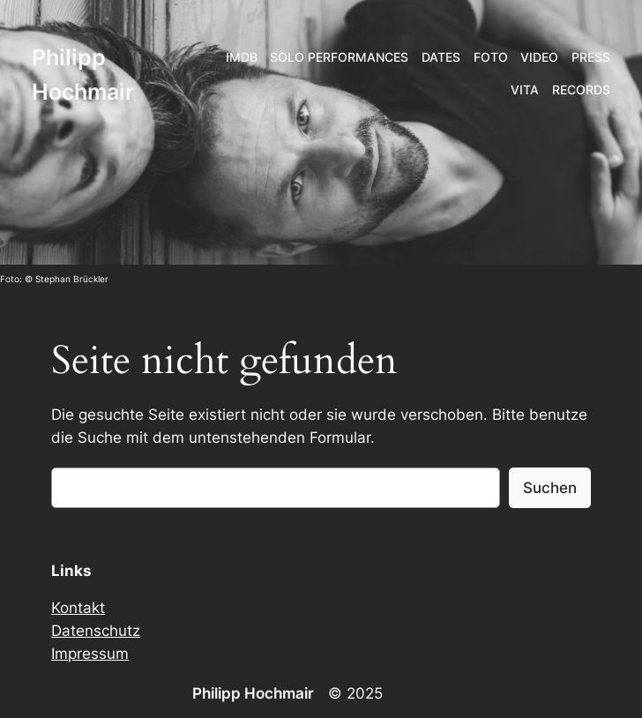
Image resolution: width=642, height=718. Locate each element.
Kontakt (78, 608)
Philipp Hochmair (253, 693)
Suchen (550, 488)
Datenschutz (95, 630)
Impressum (90, 653)
